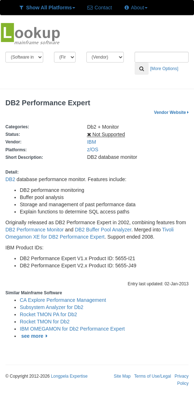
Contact (99, 7)
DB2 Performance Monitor (34, 229)
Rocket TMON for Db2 (44, 321)
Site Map (122, 376)
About (135, 7)
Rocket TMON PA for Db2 (48, 314)
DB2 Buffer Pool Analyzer (103, 229)
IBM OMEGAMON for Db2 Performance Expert (72, 329)
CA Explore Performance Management (63, 300)
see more (35, 336)
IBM (91, 142)
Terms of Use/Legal (152, 376)
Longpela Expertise (69, 376)
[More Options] (164, 68)
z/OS (94, 149)
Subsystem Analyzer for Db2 (52, 307)
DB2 (10, 179)
